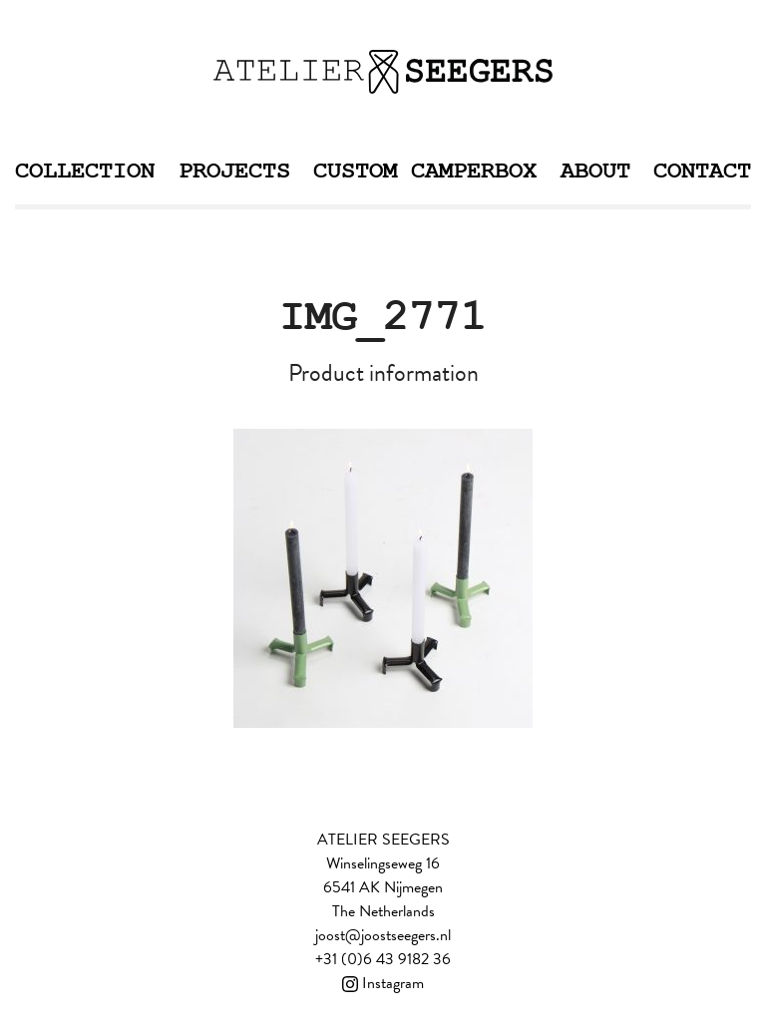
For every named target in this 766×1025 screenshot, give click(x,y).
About (595, 171)
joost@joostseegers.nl (383, 935)
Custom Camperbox (425, 171)
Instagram (383, 983)
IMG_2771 (383, 317)
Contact (702, 171)
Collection (85, 171)
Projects (234, 171)
